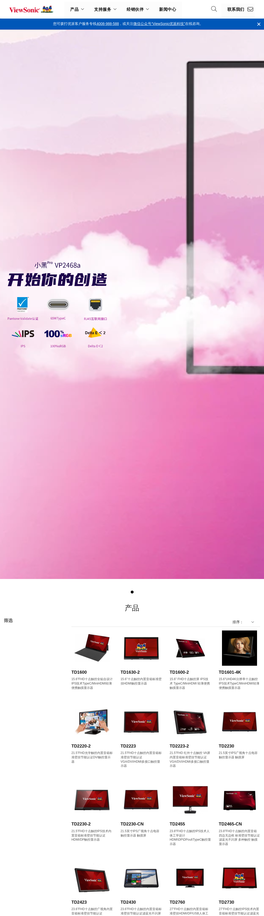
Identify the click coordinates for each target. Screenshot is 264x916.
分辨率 (14, 797)
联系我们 (235, 9)
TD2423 (79, 902)
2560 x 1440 (22, 831)
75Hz (16, 879)
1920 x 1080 (22, 817)
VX (14, 686)
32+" (15, 783)
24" (14, 748)
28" (14, 769)
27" (14, 762)
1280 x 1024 (22, 803)
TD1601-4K (230, 672)
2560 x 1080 (22, 824)
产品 (74, 9)
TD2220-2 (81, 746)
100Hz (17, 886)
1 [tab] (132, 592)
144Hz (17, 893)
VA (14, 665)
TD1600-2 (179, 672)
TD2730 (226, 902)
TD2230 (226, 746)
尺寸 (12, 707)
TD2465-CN (230, 824)
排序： (238, 622)
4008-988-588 (107, 24)
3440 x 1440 (22, 838)
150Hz (17, 900)
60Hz (16, 872)
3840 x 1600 (22, 845)
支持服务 (102, 9)
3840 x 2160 (22, 852)
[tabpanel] (132, 304)
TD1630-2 (130, 672)
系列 (12, 651)
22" (14, 734)
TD (9, 638)
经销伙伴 (135, 9)
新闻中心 (167, 9)
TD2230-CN (132, 824)
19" (14, 727)
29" (14, 776)
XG (14, 693)
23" (14, 741)
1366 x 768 (20, 810)
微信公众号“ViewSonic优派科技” (159, 24)
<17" (15, 713)
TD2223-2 (179, 746)
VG (14, 672)
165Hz (17, 907)
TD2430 (128, 902)
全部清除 (53, 632)
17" (14, 720)
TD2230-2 (81, 824)
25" (14, 755)
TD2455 (177, 824)
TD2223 (128, 746)
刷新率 (14, 866)
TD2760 (177, 902)
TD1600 (79, 672)
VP (14, 679)
